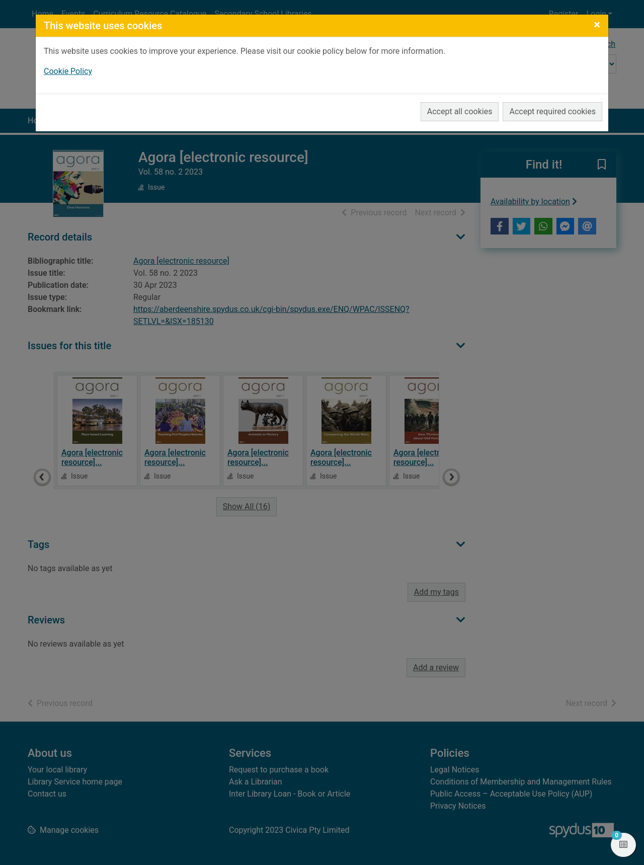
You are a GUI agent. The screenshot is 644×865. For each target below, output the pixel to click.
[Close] (597, 25)
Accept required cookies (552, 111)
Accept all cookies (460, 111)
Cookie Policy (68, 71)
